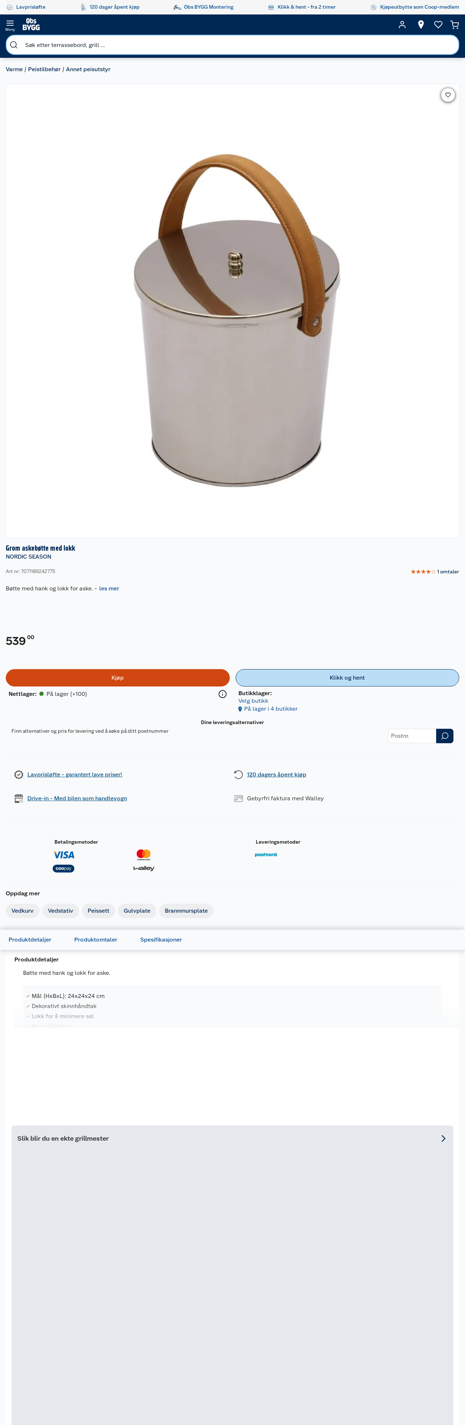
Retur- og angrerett (51, 1295)
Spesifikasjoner (172, 425)
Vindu (337, 1343)
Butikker (39, 1276)
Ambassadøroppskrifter (291, 1344)
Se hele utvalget (426, 589)
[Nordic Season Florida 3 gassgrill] (176, 692)
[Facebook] (196, 1399)
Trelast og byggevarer (343, 1303)
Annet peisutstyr (94, 41)
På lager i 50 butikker (384, 766)
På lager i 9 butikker (46, 968)
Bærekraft (162, 1341)
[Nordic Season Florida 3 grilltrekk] (400, 692)
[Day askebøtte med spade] (53, 1093)
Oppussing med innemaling (281, 1295)
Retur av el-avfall (226, 1298)
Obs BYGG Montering (225, 1363)
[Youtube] (229, 1399)
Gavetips (273, 1369)
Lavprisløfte (227, 1267)
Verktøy (339, 1324)
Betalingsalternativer (53, 1341)
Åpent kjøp (226, 1276)
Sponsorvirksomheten (176, 1378)
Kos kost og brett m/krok (232, 900)
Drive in (222, 1310)
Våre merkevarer (169, 1285)
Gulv (335, 1290)
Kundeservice (45, 1267)
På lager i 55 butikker (48, 1171)
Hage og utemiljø (340, 1278)
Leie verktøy (104, 1285)
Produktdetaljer (41, 425)
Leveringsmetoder (391, 360)
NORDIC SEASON (288, 66)
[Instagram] (213, 1399)
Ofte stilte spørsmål (52, 1313)
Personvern (163, 1313)
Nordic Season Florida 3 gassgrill (175, 705)
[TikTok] (246, 1399)
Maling (338, 1315)
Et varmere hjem (282, 1316)
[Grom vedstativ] (53, 891)
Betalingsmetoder (309, 360)
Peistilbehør (50, 41)
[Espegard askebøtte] (143, 1093)
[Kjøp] (311, 196)
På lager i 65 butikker (272, 766)
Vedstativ (66, 335)
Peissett (104, 335)
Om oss (158, 1267)
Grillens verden (280, 1307)
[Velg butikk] (407, 24)
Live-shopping (280, 1335)
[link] (427, 82)
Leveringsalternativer (54, 1350)
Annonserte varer (283, 1378)
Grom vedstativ (39, 900)
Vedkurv (28, 335)
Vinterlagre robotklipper (105, 1298)
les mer (369, 98)
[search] (86, 24)
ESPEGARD (118, 1094)
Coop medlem (230, 1285)
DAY (22, 1094)
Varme (20, 41)
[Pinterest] (263, 1399)
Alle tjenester (106, 1319)
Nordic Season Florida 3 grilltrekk (400, 705)
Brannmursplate (192, 335)
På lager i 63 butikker (160, 766)
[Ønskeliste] (424, 24)
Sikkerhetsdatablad (173, 1350)
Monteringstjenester (114, 1267)
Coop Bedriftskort (227, 1348)
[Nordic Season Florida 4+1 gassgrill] (288, 692)
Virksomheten (166, 1369)
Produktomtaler (107, 425)
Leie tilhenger (106, 1276)
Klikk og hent (228, 1335)
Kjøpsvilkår (163, 1304)
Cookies (159, 1322)
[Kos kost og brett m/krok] (232, 891)
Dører (336, 1334)
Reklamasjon (44, 1304)
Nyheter (159, 1276)
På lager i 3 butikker (225, 968)
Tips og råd (276, 1326)
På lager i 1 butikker (135, 1171)
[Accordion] (232, 561)
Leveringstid (43, 1332)
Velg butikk (416, 211)
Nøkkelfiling (104, 1310)
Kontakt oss (42, 1285)
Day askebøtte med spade (44, 1106)
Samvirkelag (164, 1359)
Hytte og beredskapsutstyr (284, 1357)
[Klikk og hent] (407, 196)
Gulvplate (143, 335)
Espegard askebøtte (135, 1102)
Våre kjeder (163, 1295)
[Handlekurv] (443, 24)
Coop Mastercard (226, 1323)
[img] (176, 721)
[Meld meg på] (441, 1281)
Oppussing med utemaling (281, 1280)
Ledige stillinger (169, 1332)
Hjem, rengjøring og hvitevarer (342, 1361)
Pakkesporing (45, 1322)
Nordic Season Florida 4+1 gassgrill (278, 709)
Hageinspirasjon (282, 1267)
